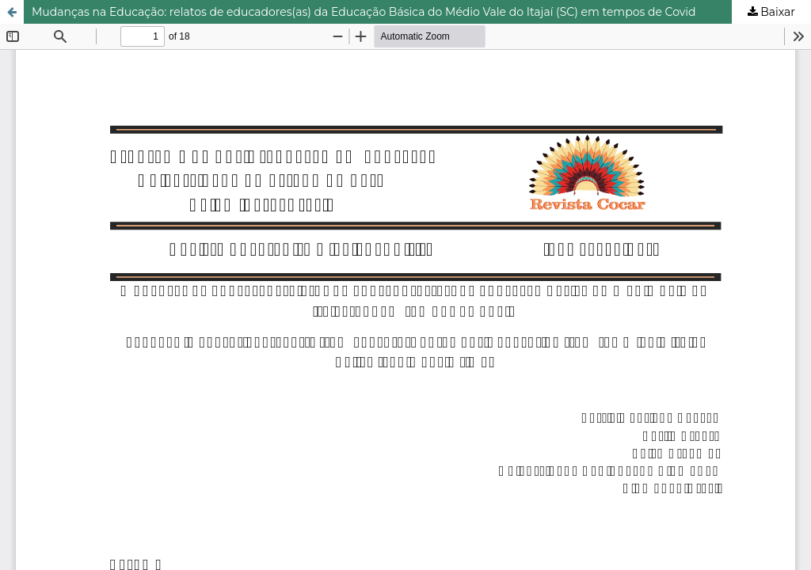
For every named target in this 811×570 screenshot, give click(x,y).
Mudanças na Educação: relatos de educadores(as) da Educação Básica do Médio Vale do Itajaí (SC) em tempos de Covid (364, 12)
